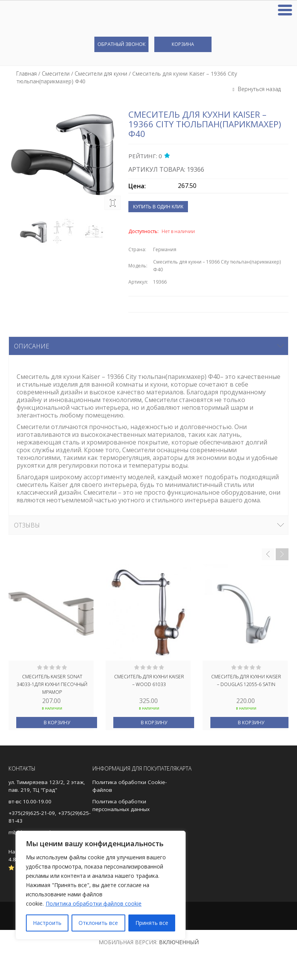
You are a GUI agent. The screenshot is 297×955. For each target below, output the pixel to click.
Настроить (47, 922)
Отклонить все (98, 922)
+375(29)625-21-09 (32, 813)
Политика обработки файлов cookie (94, 903)
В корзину (57, 722)
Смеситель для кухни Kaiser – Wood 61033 (149, 680)
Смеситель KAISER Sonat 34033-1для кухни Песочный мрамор (52, 683)
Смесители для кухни (101, 73)
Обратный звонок (121, 44)
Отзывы (27, 525)
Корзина (183, 44)
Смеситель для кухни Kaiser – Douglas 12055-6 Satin (246, 680)
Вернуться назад (258, 89)
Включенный (179, 942)
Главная (26, 73)
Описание (31, 346)
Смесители (56, 73)
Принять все (151, 922)
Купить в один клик (158, 207)
